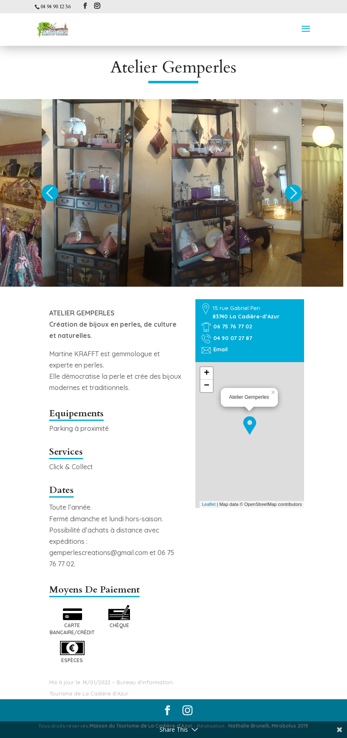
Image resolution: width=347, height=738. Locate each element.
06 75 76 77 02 (232, 326)
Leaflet (208, 504)
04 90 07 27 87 (232, 338)
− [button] (207, 386)
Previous (50, 193)
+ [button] (207, 373)
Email (220, 349)
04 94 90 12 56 (55, 6)
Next (293, 193)
